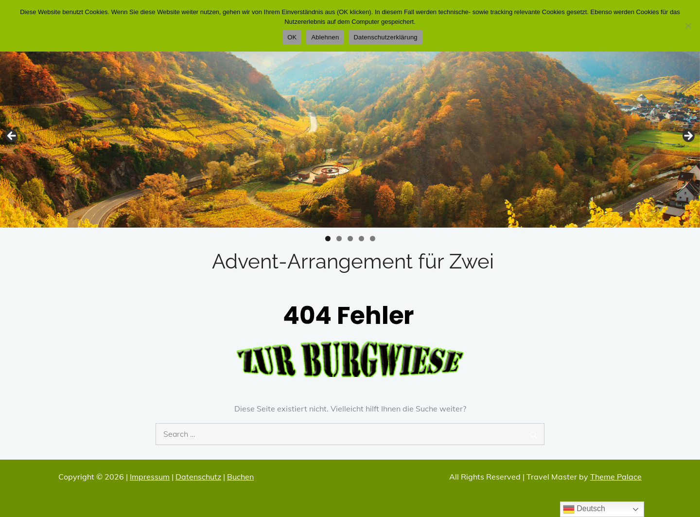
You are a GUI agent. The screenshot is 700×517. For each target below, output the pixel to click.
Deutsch (584, 509)
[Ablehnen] (688, 26)
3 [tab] (350, 238)
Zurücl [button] (12, 136)
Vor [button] (688, 136)
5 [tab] (372, 238)
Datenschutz (198, 476)
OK (292, 37)
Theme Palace (616, 476)
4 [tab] (361, 238)
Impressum (150, 476)
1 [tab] (328, 238)
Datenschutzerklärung (385, 37)
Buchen (240, 476)
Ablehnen (325, 37)
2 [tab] (339, 238)
